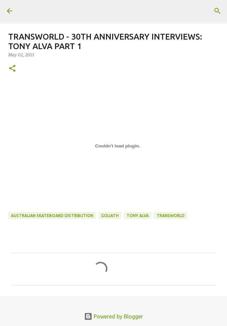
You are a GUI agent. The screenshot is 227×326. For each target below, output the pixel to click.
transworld (171, 215)
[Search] (217, 11)
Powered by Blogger (113, 316)
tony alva (137, 215)
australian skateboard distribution (52, 215)
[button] (12, 68)
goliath (110, 215)
